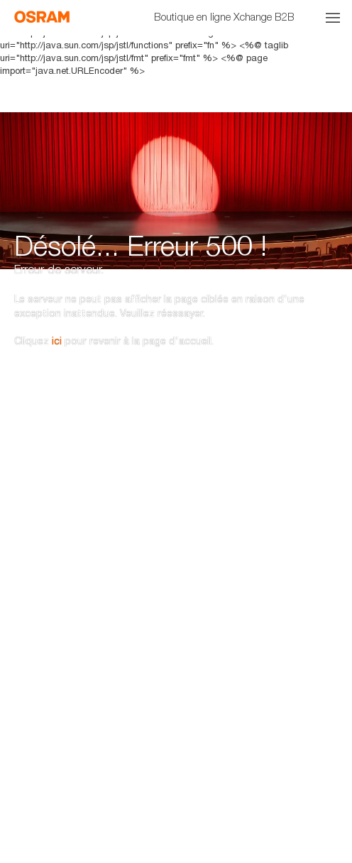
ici (57, 305)
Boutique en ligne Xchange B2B (224, 16)
